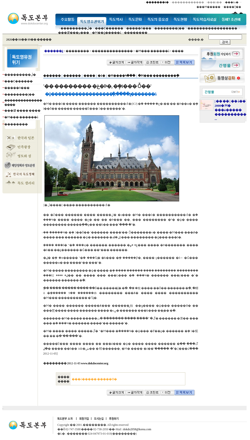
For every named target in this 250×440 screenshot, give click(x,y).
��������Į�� (169, 28)
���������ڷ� (76, 28)
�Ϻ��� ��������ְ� (158, 75)
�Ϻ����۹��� (121, 75)
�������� (135, 32)
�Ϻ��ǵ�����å (106, 32)
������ (52, 75)
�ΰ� (101, 75)
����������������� (212, 28)
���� (89, 75)
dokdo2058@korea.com (137, 429)
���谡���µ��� (73, 32)
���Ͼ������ (109, 28)
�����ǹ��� (138, 28)
